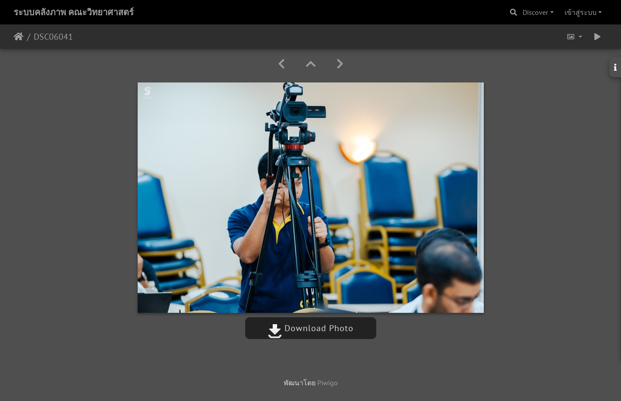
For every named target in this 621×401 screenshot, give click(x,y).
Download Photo (311, 328)
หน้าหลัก (19, 36)
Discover (535, 12)
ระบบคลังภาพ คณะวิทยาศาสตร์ (74, 12)
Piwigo (327, 382)
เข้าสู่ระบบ (581, 12)
